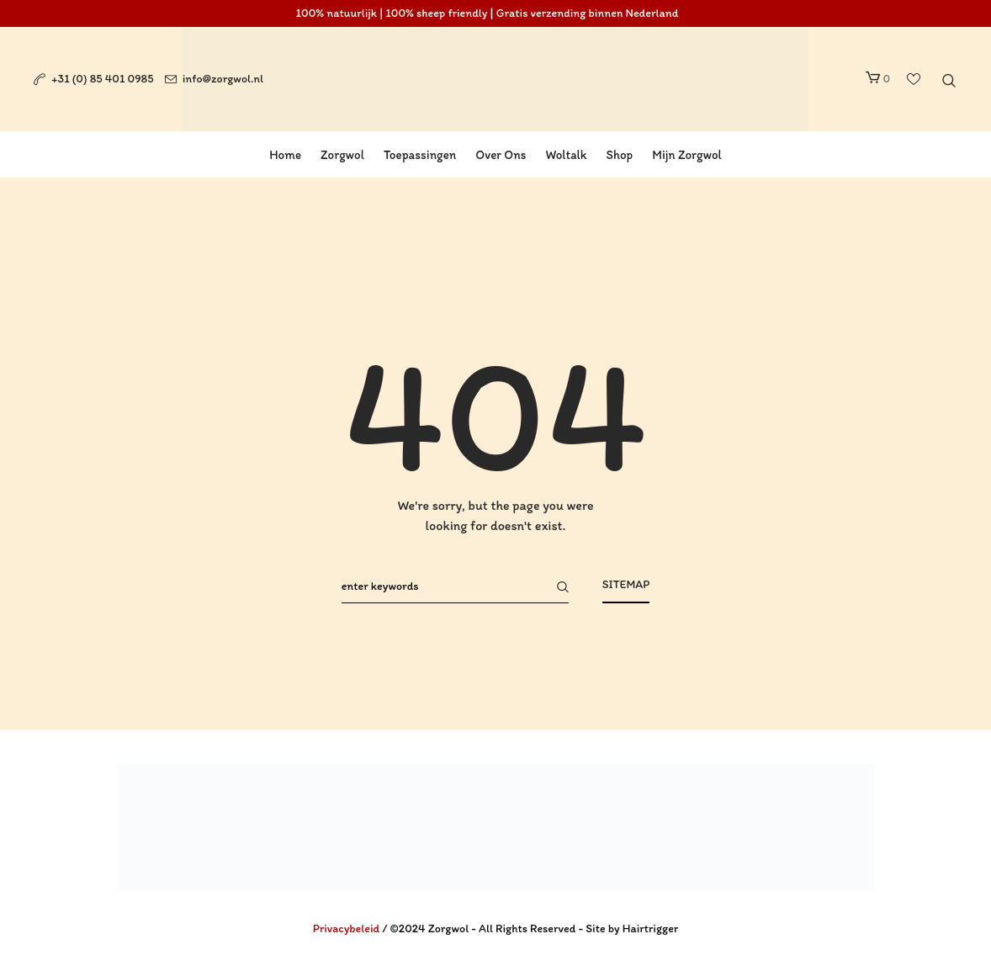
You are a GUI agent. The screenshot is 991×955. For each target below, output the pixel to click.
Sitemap (626, 584)
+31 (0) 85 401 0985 (102, 79)
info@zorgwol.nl (223, 79)
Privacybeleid (346, 928)
